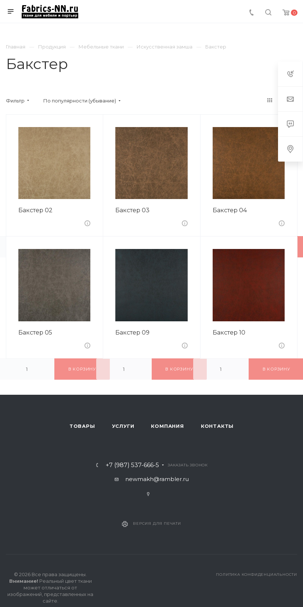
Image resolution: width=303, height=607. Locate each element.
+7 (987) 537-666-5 (132, 465)
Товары (82, 426)
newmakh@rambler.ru (157, 479)
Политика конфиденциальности (256, 574)
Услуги (123, 426)
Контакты (217, 426)
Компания (167, 426)
